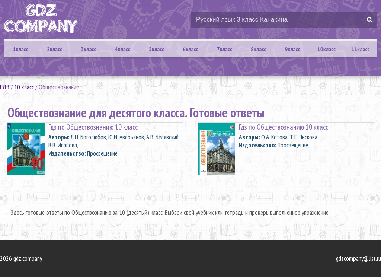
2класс (54, 49)
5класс (156, 49)
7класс (224, 49)
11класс (360, 49)
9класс (292, 49)
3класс (88, 49)
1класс (20, 49)
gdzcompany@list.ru (358, 258)
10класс (326, 49)
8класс (258, 49)
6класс (190, 49)
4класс (122, 49)
